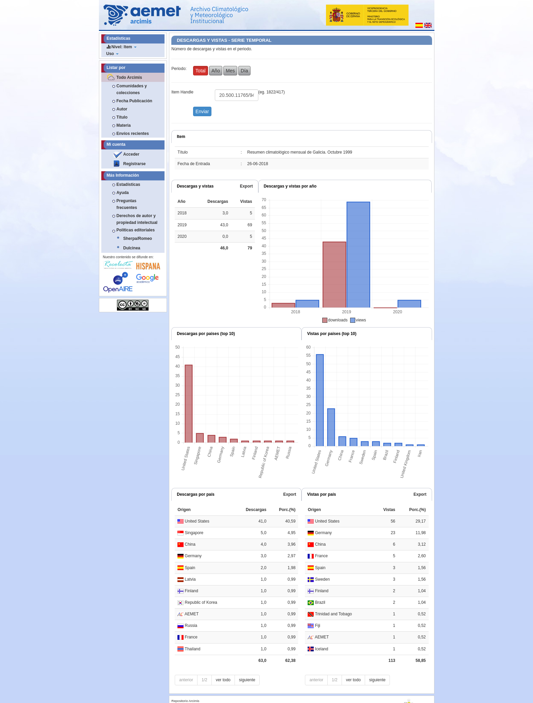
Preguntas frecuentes (127, 204)
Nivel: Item (121, 46)
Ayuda (123, 192)
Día (244, 70)
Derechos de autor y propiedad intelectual (137, 219)
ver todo (223, 680)
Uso (112, 53)
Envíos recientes (133, 133)
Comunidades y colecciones (132, 89)
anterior (186, 680)
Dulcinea (131, 248)
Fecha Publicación (134, 101)
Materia (124, 125)
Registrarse (134, 163)
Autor (122, 109)
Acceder (131, 154)
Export (246, 186)
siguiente (247, 680)
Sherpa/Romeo (137, 238)
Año (215, 70)
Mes (230, 70)
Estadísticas (128, 184)
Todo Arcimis (129, 77)
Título (122, 117)
